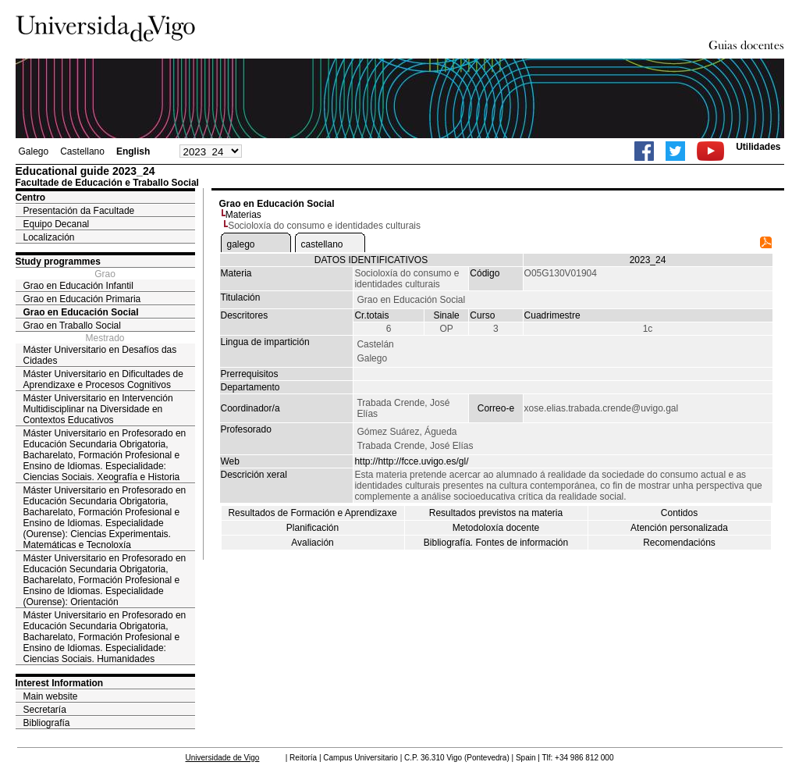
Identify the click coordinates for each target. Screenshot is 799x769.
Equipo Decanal (56, 224)
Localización (49, 237)
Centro (31, 197)
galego (241, 244)
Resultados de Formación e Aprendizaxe (312, 512)
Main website (50, 696)
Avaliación (312, 542)
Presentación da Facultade (79, 210)
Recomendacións (679, 542)
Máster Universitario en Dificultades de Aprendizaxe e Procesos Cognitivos (103, 379)
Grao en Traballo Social (72, 325)
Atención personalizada (679, 527)
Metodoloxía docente (496, 527)
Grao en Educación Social (81, 312)
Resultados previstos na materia (496, 512)
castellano (322, 244)
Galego (34, 151)
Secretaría (44, 709)
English (133, 151)
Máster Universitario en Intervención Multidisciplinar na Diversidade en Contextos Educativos (98, 409)
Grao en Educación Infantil (78, 285)
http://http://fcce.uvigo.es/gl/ (411, 461)
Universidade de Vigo (223, 757)
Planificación (312, 527)
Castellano (82, 151)
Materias (243, 214)
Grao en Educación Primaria (82, 299)
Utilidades (758, 146)
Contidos (679, 512)
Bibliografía (46, 722)
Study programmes (58, 261)
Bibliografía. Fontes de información (496, 542)
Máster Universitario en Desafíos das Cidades (100, 355)
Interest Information (60, 683)
